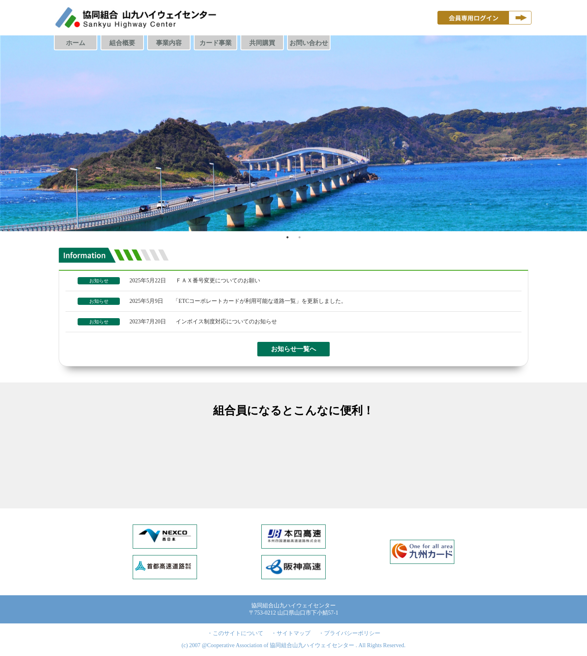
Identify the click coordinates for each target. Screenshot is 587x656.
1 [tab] (287, 237)
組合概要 (122, 42)
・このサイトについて (235, 633)
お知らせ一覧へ (293, 348)
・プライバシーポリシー (349, 633)
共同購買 (262, 42)
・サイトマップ (290, 633)
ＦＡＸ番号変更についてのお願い (218, 281)
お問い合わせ (308, 42)
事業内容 (169, 42)
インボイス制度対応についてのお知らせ (226, 322)
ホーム (75, 42)
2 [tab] (300, 237)
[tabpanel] (293, 133)
